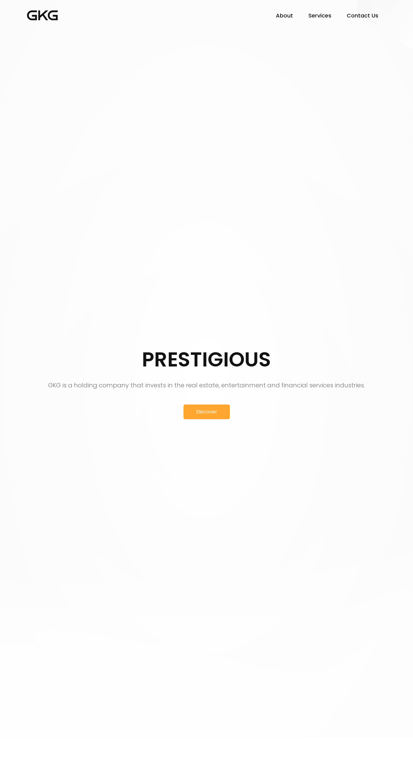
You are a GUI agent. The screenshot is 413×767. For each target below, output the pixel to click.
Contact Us (362, 15)
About (284, 15)
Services (319, 15)
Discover (206, 411)
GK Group (42, 15)
